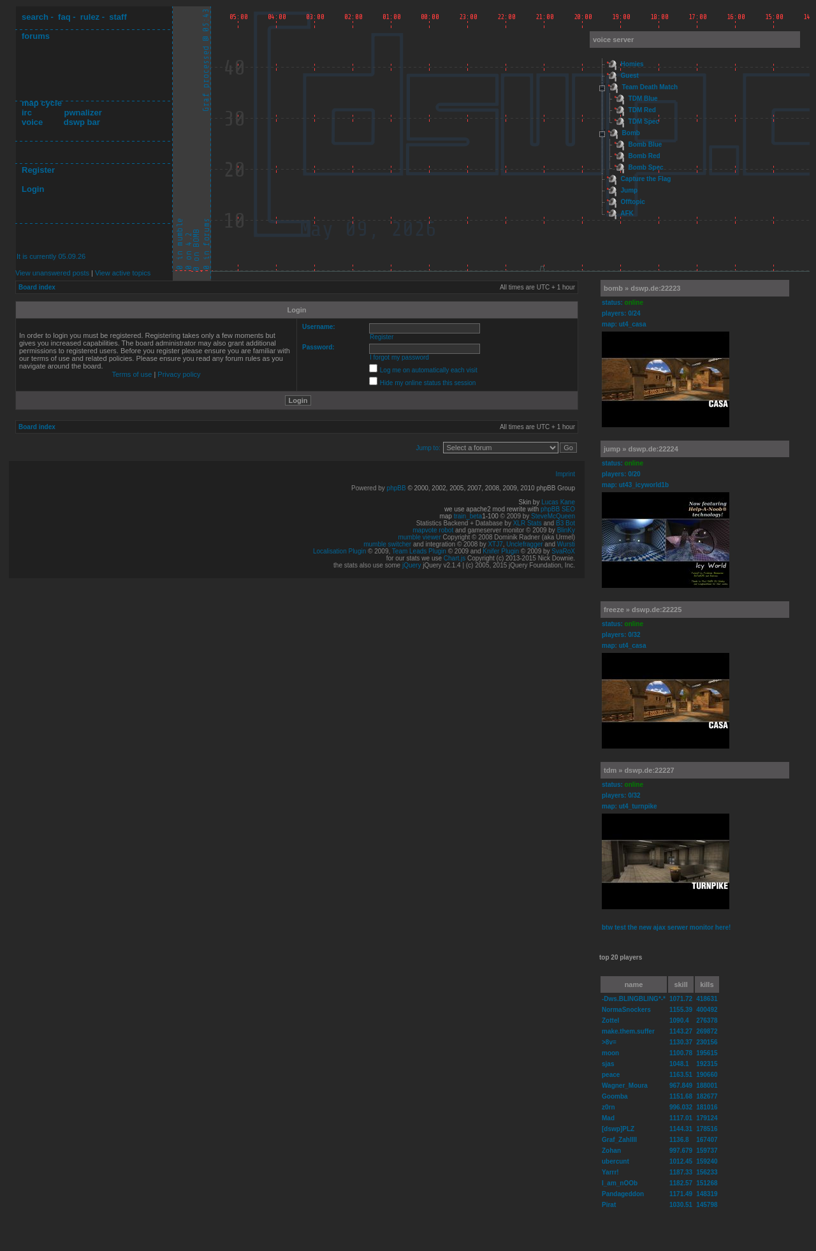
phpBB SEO (558, 509)
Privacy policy (178, 374)
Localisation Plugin (339, 551)
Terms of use (132, 374)
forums (36, 36)
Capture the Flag (646, 178)
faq (64, 17)
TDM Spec (644, 121)
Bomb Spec (646, 167)
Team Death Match (650, 87)
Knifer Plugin (501, 551)
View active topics (122, 273)
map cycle (42, 103)
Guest (630, 75)
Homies (632, 64)
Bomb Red (644, 155)
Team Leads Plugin (419, 551)
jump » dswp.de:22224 (641, 449)
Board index (36, 287)
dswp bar (82, 122)
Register (38, 170)
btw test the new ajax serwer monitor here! (666, 927)
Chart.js (454, 558)
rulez (89, 17)
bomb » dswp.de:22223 (642, 288)
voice (32, 122)
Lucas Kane (558, 502)
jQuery (411, 565)
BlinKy (566, 530)
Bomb (631, 132)
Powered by (369, 488)
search (35, 17)
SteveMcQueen (553, 516)
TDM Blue (643, 98)
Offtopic (633, 201)
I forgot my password (399, 357)
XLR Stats (527, 523)
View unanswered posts (52, 273)
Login (33, 189)
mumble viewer (419, 537)
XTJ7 (495, 544)
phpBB (396, 488)
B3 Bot (565, 523)
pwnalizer (82, 112)
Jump (629, 190)
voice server (613, 39)
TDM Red (642, 109)
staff (117, 17)
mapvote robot (432, 530)
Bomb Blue (645, 144)
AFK (627, 213)
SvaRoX (563, 551)
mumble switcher (387, 544)
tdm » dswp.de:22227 (639, 770)
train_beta (468, 516)
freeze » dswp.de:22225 (642, 609)
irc (27, 112)
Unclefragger (524, 544)
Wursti (566, 544)
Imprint (565, 474)
